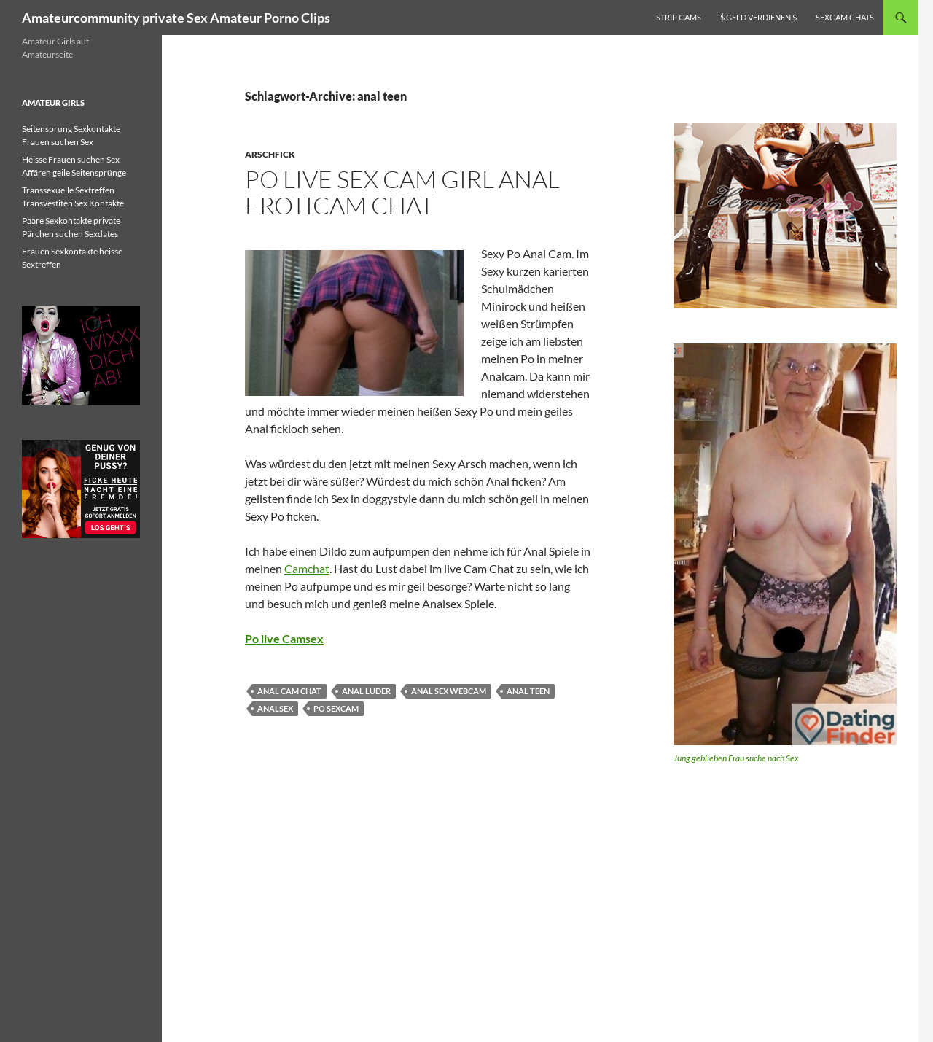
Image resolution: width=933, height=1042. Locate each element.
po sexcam (336, 708)
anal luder (366, 691)
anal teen (528, 691)
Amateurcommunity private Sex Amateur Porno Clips (176, 17)
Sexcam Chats (845, 17)
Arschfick (270, 154)
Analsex (275, 708)
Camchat (306, 568)
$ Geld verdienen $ (758, 17)
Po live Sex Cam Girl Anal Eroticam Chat (402, 192)
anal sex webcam (448, 691)
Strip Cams (678, 17)
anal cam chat (289, 691)
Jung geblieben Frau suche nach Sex (736, 758)
